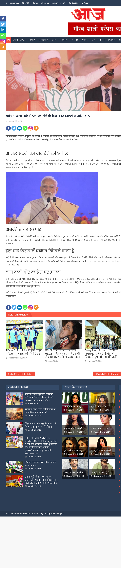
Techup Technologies (54, 513)
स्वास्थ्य (65, 39)
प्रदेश (54, 39)
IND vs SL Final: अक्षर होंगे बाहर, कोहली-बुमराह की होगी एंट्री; (24, 352)
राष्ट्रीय (32, 39)
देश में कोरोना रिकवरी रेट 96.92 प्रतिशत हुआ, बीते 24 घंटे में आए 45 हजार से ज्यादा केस (63, 354)
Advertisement (58, 3)
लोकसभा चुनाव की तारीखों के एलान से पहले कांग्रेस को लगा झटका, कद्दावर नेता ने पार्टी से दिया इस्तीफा (22, 374)
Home (35, 3)
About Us (45, 3)
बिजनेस (84, 39)
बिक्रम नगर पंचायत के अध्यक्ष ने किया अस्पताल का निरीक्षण (40, 425)
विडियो (102, 39)
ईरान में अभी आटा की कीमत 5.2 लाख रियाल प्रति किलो (40, 411)
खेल (93, 39)
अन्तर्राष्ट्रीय (43, 39)
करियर (75, 39)
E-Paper (85, 3)
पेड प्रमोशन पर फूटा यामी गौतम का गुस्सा (85, 406)
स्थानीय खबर (18, 39)
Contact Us (73, 3)
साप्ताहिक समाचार (76, 387)
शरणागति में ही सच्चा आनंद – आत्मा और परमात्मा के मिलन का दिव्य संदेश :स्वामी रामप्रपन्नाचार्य (41, 479)
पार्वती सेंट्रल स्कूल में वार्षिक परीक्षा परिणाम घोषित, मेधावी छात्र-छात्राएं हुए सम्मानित (39, 397)
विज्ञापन (111, 39)
